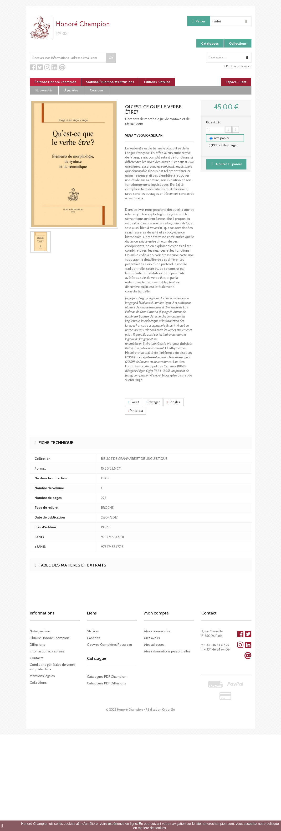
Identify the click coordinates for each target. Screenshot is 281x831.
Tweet (133, 402)
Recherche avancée (237, 66)
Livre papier (221, 138)
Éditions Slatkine (157, 82)
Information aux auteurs (47, 651)
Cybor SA (168, 709)
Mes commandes (157, 631)
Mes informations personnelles (167, 651)
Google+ (173, 402)
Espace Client (236, 82)
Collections (238, 43)
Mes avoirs (152, 638)
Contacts (36, 658)
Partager (153, 402)
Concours (96, 90)
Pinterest (135, 411)
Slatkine (93, 631)
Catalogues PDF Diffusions (106, 683)
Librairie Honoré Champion (49, 638)
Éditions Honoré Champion (55, 82)
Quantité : (213, 122)
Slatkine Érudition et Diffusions (110, 82)
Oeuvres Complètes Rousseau (109, 644)
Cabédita (93, 638)
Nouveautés (44, 90)
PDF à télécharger (225, 145)
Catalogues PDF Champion (106, 676)
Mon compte (156, 613)
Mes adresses (154, 644)
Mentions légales (42, 676)
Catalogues (210, 43)
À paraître (71, 90)
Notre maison (40, 631)
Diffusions (37, 644)
